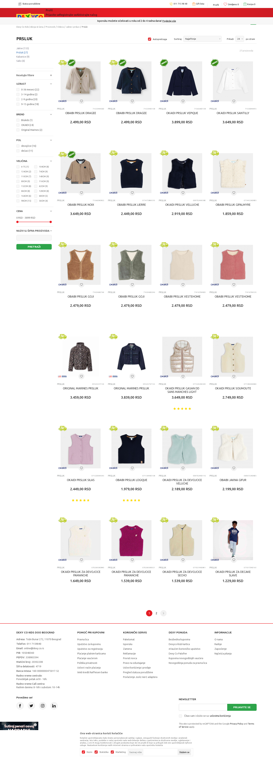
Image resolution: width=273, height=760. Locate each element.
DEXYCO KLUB (134, 12)
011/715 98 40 (149, 21)
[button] (34, 83)
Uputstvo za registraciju (90, 648)
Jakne (22, 48)
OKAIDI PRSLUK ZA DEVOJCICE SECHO (182, 573)
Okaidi (157, 12)
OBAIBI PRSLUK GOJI (81, 296)
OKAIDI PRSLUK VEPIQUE (182, 113)
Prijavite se (242, 707)
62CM (43, 186)
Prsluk (22, 52)
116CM (44, 181)
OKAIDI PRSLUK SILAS (81, 480)
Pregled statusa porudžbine (138, 672)
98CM (26, 201)
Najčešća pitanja (223, 653)
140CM (44, 176)
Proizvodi (50, 27)
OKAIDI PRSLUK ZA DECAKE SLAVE (233, 573)
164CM (26, 196)
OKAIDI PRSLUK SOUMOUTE (233, 388)
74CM (43, 171)
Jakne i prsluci (73, 27)
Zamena (127, 648)
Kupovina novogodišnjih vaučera (186, 658)
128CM (44, 191)
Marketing (121, 752)
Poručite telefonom (129, 20)
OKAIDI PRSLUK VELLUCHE (182, 204)
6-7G (25, 167)
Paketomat (129, 639)
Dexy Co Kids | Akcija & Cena (29, 27)
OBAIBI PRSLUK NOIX (80, 204)
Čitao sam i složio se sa (207, 716)
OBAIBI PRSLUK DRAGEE (80, 113)
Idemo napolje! (104, 12)
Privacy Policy (236, 724)
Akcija (81, 12)
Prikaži (230, 39)
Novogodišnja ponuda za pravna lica (188, 663)
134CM (26, 171)
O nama (218, 639)
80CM (25, 181)
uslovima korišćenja (220, 715)
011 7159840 (34, 643)
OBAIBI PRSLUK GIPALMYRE (233, 204)
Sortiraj (178, 39)
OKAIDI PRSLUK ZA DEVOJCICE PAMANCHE (80, 573)
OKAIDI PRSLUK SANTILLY (233, 113)
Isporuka (127, 644)
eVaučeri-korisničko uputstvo (184, 648)
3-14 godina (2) (29, 94)
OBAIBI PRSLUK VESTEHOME (182, 296)
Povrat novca (130, 658)
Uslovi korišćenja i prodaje (137, 667)
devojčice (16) (28, 146)
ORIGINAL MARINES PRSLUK (80, 388)
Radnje (218, 644)
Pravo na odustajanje (134, 663)
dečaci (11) (27, 150)
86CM (25, 191)
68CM (43, 196)
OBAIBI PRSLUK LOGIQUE (131, 480)
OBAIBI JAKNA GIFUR (233, 480)
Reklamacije (129, 653)
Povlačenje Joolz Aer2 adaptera (140, 677)
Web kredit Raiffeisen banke (92, 672)
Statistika (103, 752)
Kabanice (22, 56)
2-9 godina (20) (29, 99)
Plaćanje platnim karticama (91, 653)
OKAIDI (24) (27, 125)
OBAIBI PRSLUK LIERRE (131, 204)
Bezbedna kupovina (179, 639)
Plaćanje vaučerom (87, 658)
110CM (26, 176)
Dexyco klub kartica (179, 644)
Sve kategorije (60, 12)
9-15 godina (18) (30, 104)
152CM (26, 186)
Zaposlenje (220, 648)
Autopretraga (160, 39)
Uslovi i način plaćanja (89, 667)
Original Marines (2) (31, 130)
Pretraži (34, 246)
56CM (43, 201)
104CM (44, 167)
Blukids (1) (27, 120)
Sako (20, 61)
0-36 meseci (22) (30, 89)
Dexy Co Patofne (178, 653)
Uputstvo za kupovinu (89, 644)
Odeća (60, 27)
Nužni (89, 752)
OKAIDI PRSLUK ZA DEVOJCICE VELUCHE (182, 481)
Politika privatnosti (87, 663)
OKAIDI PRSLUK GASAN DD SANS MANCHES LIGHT (182, 390)
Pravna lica (83, 639)
